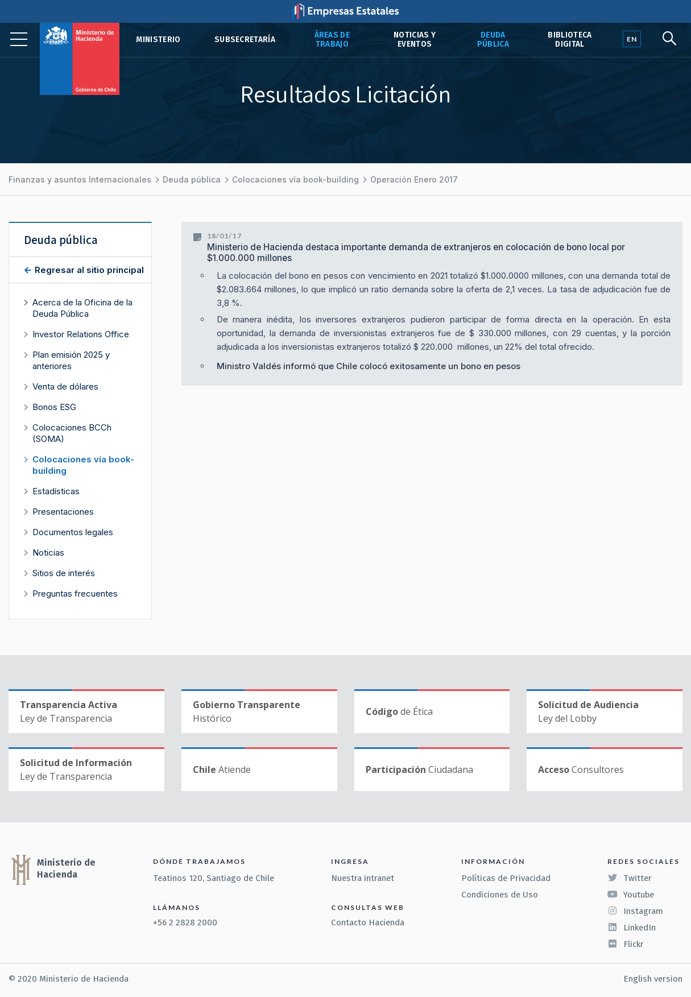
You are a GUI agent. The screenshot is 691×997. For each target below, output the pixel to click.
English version (652, 979)
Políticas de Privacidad (506, 878)
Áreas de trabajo (332, 39)
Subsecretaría (244, 39)
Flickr (625, 944)
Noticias (48, 552)
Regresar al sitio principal (88, 269)
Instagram (635, 911)
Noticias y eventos (415, 39)
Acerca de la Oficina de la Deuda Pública (82, 308)
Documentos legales (72, 532)
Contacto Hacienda (367, 922)
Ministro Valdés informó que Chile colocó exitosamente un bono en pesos (368, 366)
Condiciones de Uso (499, 895)
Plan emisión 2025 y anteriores (71, 360)
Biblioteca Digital (569, 39)
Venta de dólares (65, 386)
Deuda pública (493, 39)
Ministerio (158, 39)
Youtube (630, 895)
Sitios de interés (63, 573)
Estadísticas (56, 491)
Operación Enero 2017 (414, 179)
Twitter (629, 878)
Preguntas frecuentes (75, 593)
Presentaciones (63, 511)
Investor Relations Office (80, 334)
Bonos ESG (54, 407)
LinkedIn (631, 927)
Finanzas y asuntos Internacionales (80, 179)
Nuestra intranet (362, 878)
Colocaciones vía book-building (295, 179)
